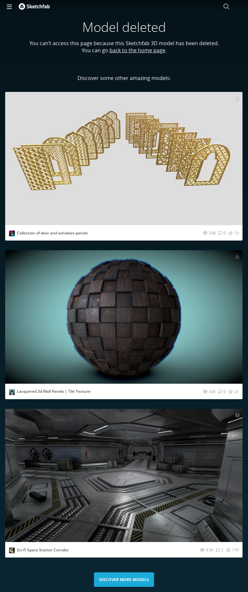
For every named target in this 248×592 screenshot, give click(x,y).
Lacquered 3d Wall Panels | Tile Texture (53, 391)
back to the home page (137, 50)
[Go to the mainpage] (34, 6)
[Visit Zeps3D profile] (12, 550)
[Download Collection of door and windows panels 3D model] (237, 97)
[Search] (226, 6)
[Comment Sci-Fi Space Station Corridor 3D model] (219, 550)
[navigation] (9, 6)
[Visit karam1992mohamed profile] (12, 233)
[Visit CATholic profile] (12, 392)
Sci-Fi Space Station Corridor (43, 550)
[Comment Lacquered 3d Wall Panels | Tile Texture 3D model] (222, 391)
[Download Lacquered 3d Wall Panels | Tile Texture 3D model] (237, 256)
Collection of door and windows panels (52, 233)
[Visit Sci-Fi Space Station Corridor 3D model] (124, 475)
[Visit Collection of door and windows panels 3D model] (124, 158)
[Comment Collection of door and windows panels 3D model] (222, 233)
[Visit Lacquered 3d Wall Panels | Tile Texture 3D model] (124, 316)
